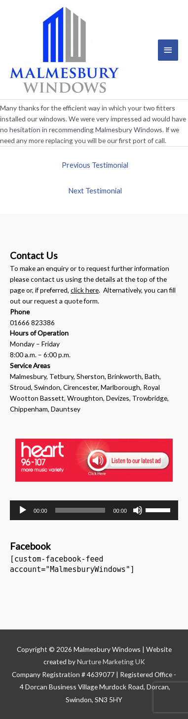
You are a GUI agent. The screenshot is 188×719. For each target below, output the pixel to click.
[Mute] (138, 510)
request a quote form (66, 301)
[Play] (23, 510)
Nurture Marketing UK (111, 661)
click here (85, 290)
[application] (94, 510)
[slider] (80, 510)
